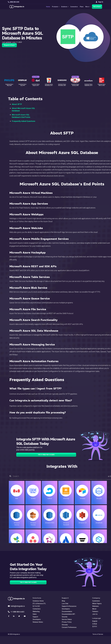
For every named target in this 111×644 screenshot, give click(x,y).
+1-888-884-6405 (16, 612)
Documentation (67, 611)
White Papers (97, 603)
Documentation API (68, 614)
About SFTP (17, 104)
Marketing (36, 611)
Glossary (65, 625)
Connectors (73, 6)
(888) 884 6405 (13, 2)
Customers (96, 601)
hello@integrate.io (16, 606)
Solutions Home (38, 601)
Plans (81, 6)
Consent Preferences (69, 627)
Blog (63, 601)
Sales (35, 614)
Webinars (95, 606)
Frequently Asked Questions (23, 121)
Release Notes (38, 622)
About (94, 609)
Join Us (94, 614)
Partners (95, 611)
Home (46, 6)
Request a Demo (9, 45)
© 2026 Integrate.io (14, 634)
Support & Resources (69, 606)
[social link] (9, 616)
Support (35, 617)
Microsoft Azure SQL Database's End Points (21, 116)
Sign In (99, 2)
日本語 (94, 624)
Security (64, 617)
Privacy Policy (67, 622)
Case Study (35, 75)
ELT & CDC (36, 606)
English (94, 621)
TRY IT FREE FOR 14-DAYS (46, 454)
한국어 (94, 626)
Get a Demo (97, 6)
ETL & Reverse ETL (39, 603)
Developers (37, 619)
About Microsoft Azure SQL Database (23, 109)
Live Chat (65, 603)
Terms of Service (97, 634)
